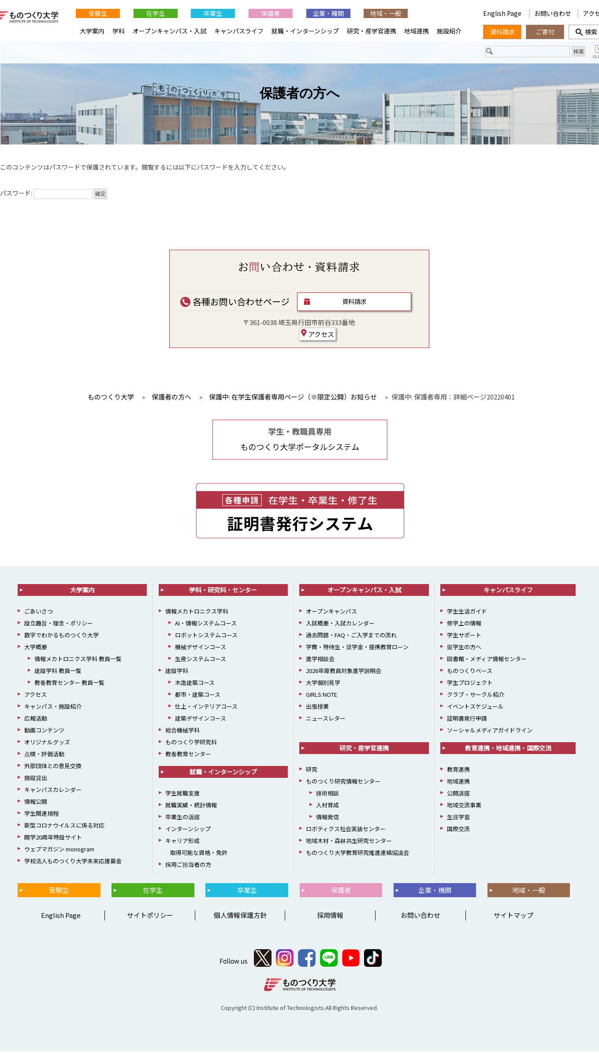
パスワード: (46, 195)
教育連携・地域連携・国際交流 (508, 750)
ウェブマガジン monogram (59, 851)
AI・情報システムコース (206, 625)
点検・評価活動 (44, 756)
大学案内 (92, 30)
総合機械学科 (182, 732)
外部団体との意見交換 (53, 768)
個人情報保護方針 (240, 917)
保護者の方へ (300, 96)
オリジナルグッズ (47, 744)
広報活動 (35, 720)
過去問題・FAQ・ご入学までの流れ (351, 637)
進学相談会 (320, 661)
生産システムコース (200, 661)
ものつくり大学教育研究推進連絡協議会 (357, 855)
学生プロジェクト (470, 684)
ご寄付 (545, 31)
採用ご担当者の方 (188, 866)
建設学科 (176, 673)
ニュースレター (326, 720)
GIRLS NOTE (321, 696)
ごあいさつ (38, 613)
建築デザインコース (200, 720)
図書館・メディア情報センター (487, 661)
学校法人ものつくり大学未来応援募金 (73, 863)
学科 (118, 30)
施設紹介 (449, 30)
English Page (503, 13)
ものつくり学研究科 (191, 744)
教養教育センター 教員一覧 (69, 684)
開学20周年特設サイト (53, 839)
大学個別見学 (323, 684)
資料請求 (354, 304)
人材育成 (327, 807)
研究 (311, 771)
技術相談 (327, 795)
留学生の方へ (464, 649)
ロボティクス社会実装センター (346, 831)
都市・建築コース (197, 696)
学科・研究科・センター (223, 592)
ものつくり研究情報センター (343, 783)
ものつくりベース (469, 673)
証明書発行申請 (467, 720)
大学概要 (35, 649)
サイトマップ (513, 917)
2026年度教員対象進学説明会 (343, 673)
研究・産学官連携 (371, 30)
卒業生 (213, 13)
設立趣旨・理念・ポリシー (58, 625)
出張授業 (317, 708)
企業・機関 (328, 13)
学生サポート (464, 637)
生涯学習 (458, 819)
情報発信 (327, 819)
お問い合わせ (552, 13)
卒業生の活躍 (182, 819)
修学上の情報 (464, 625)
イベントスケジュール (475, 708)
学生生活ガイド (467, 613)
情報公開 (35, 803)
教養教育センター (188, 756)
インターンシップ (188, 831)
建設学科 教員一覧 (58, 673)
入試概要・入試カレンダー (340, 625)
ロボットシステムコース (206, 637)
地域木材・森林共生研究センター (349, 843)
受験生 (98, 13)
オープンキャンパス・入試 (169, 30)
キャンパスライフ (239, 30)
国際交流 (458, 831)
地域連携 (416, 30)
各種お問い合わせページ (235, 303)
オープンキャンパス (331, 613)
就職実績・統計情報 (191, 807)
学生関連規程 (41, 815)
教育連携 (458, 771)
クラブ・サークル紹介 (475, 696)
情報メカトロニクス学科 (196, 613)
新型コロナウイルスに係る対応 (64, 827)
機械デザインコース (200, 649)
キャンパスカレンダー (53, 792)
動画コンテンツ (44, 732)
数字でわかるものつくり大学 (61, 637)
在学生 (155, 13)
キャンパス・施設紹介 (53, 708)
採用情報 (330, 917)
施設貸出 (35, 780)
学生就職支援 (182, 795)
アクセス (317, 336)
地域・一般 (385, 13)
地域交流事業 (464, 807)
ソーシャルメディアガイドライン (489, 732)
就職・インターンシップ (305, 30)
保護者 (270, 13)
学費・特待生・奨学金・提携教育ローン (357, 649)
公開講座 (458, 795)
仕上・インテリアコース (206, 708)
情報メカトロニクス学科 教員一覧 (78, 661)
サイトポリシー (150, 917)
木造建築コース (195, 684)
